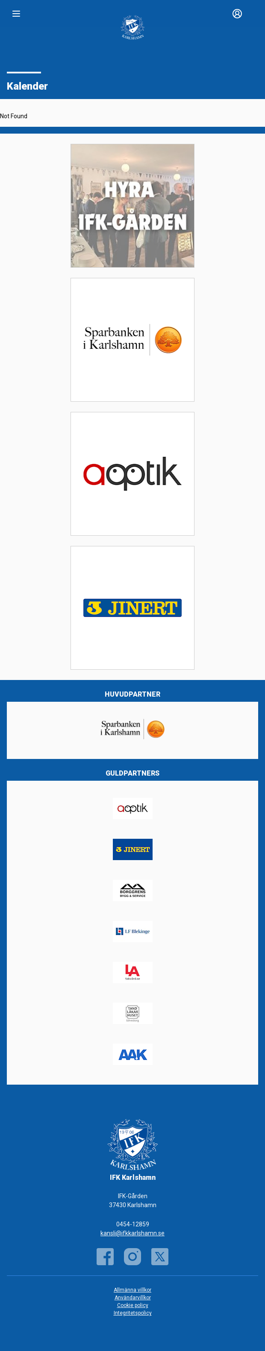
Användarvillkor (133, 1298)
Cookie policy (132, 1305)
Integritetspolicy (133, 1313)
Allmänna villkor (132, 1290)
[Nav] (16, 14)
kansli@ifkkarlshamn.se (132, 1233)
